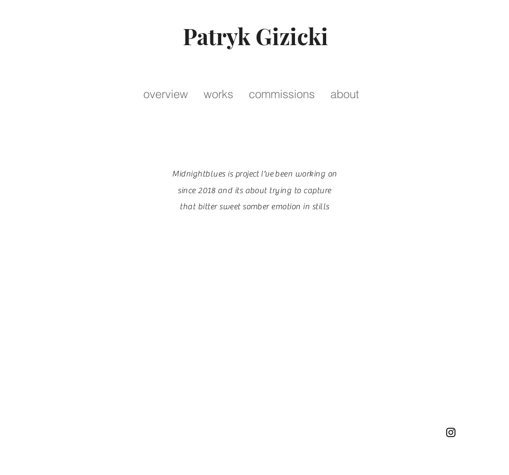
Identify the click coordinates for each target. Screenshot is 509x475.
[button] (218, 94)
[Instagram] (451, 432)
